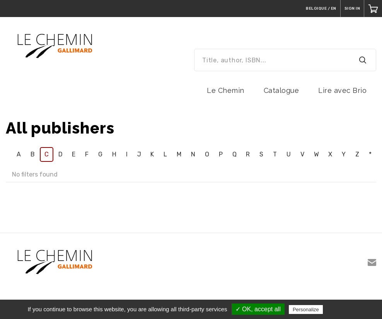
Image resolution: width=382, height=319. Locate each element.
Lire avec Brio (342, 90)
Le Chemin (225, 90)
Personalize (306, 309)
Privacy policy (343, 309)
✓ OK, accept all (258, 309)
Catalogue (281, 90)
